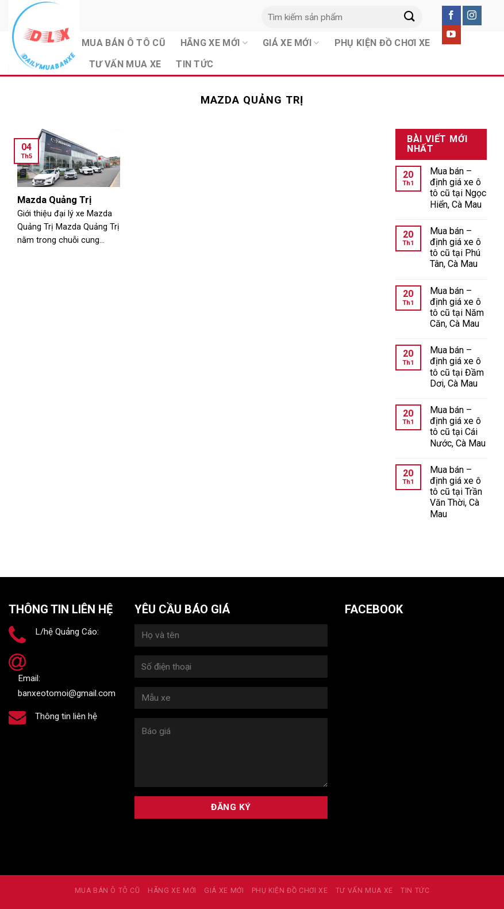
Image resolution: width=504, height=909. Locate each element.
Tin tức (194, 64)
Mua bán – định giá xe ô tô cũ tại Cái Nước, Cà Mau (458, 426)
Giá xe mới (224, 891)
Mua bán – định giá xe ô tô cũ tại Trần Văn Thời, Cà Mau (456, 492)
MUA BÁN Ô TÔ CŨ (107, 891)
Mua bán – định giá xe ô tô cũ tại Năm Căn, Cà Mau (457, 307)
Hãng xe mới (172, 891)
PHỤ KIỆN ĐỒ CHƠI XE (290, 891)
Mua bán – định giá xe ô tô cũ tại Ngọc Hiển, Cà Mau (458, 188)
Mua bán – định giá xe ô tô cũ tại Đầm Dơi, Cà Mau (457, 367)
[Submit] (409, 17)
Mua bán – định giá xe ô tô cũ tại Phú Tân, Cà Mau (455, 248)
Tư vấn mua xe (125, 64)
